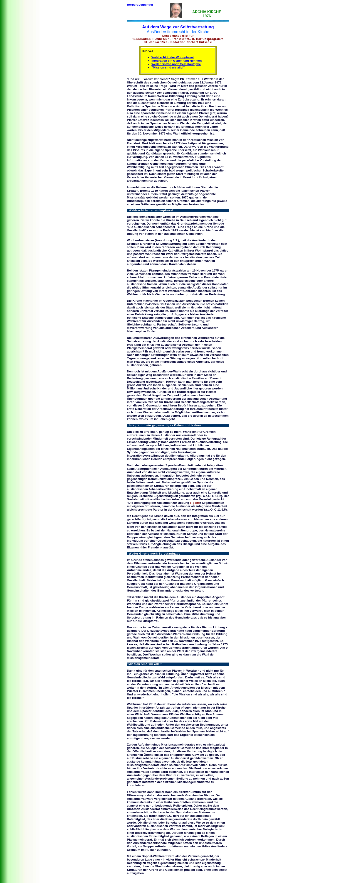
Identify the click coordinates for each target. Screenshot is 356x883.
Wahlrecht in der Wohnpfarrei (172, 57)
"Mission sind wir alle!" (168, 67)
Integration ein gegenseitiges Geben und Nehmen (165, 425)
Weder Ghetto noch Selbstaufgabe (176, 64)
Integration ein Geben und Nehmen (176, 60)
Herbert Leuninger (140, 4)
